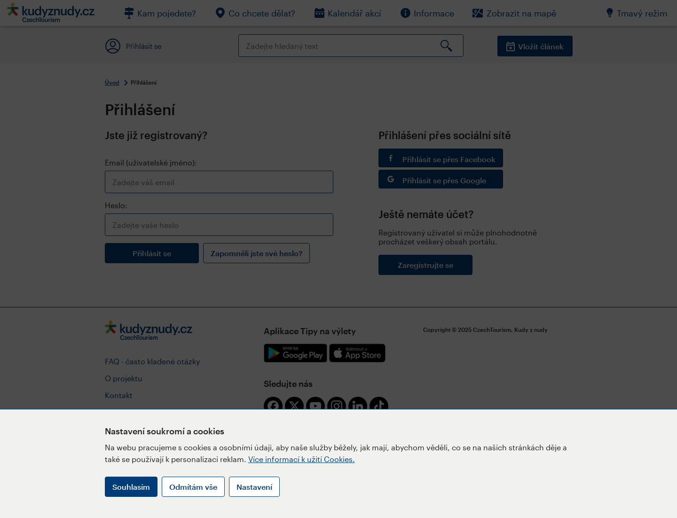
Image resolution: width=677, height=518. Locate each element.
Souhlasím (131, 486)
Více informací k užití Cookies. (301, 459)
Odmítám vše (193, 486)
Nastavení (254, 486)
